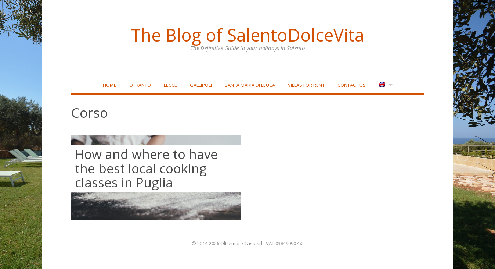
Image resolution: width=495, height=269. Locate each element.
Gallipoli (201, 85)
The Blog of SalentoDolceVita (247, 35)
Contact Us (351, 85)
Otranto (140, 85)
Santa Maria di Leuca (250, 85)
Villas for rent (306, 85)
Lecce (170, 85)
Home (109, 85)
